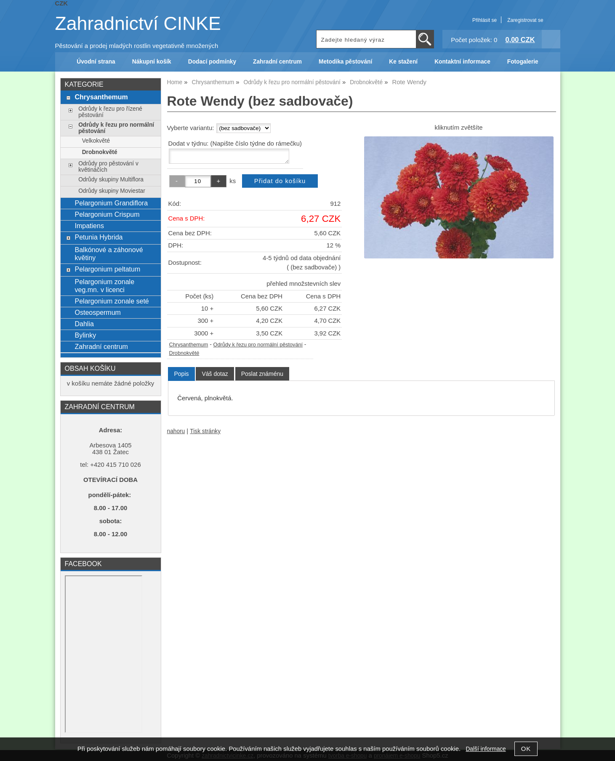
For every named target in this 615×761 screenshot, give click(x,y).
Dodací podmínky (212, 62)
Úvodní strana (96, 62)
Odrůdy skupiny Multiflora (111, 179)
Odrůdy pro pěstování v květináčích (108, 166)
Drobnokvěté (184, 353)
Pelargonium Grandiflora (111, 203)
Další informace (486, 749)
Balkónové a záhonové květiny (109, 253)
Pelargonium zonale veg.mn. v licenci (104, 285)
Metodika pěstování (345, 62)
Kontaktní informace (462, 62)
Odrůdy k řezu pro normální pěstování (258, 345)
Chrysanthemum (188, 345)
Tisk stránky (205, 431)
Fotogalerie (522, 62)
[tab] (181, 374)
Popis (181, 373)
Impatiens (89, 225)
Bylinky (85, 335)
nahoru (176, 431)
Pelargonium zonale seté (112, 301)
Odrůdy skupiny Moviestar (111, 191)
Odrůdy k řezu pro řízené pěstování (110, 112)
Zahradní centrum (277, 62)
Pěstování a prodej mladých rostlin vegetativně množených (136, 46)
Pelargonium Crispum (107, 214)
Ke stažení (403, 62)
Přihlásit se (484, 20)
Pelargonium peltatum (107, 269)
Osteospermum (97, 312)
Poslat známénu (262, 373)
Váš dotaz (215, 373)
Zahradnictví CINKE (138, 23)
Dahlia (84, 323)
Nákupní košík (151, 62)
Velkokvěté (96, 141)
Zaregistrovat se (525, 20)
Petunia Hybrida (98, 237)
